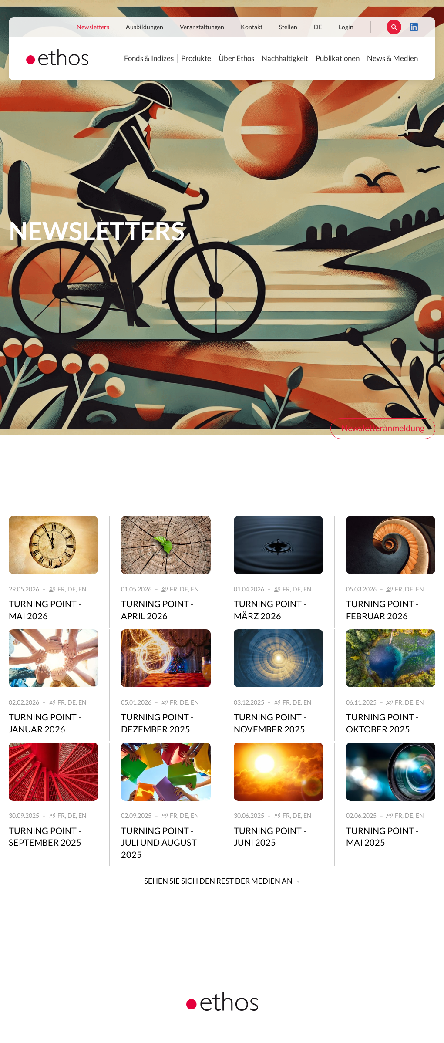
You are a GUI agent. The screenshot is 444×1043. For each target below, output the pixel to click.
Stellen (288, 27)
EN (82, 590)
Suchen (394, 27)
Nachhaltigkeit (285, 58)
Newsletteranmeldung (382, 428)
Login (346, 27)
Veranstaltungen (202, 27)
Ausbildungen (144, 27)
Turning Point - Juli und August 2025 (159, 843)
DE (318, 27)
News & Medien (392, 58)
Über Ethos (236, 58)
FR (61, 590)
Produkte (196, 58)
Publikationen (338, 58)
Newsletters (93, 27)
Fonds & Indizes (149, 58)
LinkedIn (414, 27)
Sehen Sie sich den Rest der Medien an (218, 881)
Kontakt (251, 27)
